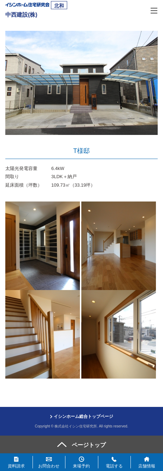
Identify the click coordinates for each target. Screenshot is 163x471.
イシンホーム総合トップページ (83, 416)
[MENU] (154, 10)
